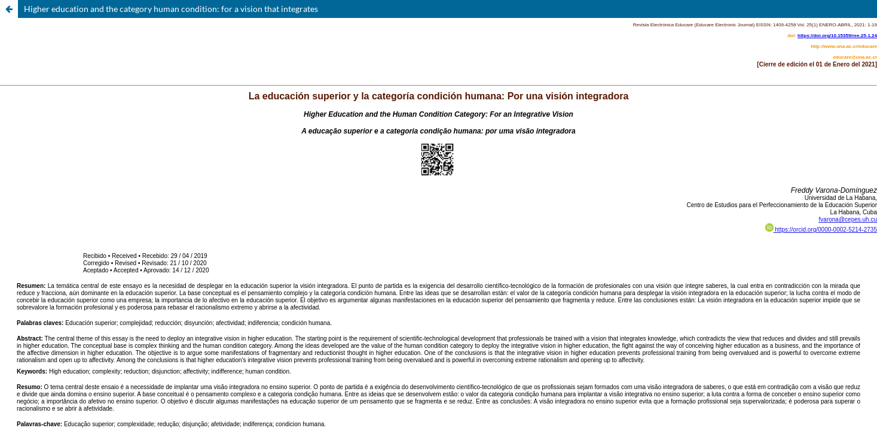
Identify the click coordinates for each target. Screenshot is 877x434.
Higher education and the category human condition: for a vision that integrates (171, 9)
